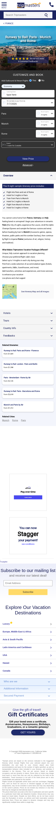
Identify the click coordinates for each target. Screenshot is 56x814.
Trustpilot (3, 562)
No (41, 80)
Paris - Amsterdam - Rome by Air (17, 378)
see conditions (28, 544)
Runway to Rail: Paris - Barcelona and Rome (22, 391)
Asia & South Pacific (13, 639)
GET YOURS (28, 732)
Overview (28, 175)
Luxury (8, 624)
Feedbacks (29, 335)
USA (5, 655)
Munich (5, 124)
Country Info (29, 328)
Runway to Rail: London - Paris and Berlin (20, 364)
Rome (4, 134)
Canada (6, 671)
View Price (28, 158)
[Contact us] (52, 5)
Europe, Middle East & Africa (17, 631)
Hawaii (6, 663)
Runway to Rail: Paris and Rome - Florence (21, 351)
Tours (29, 320)
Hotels (29, 313)
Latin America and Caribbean (17, 647)
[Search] (22, 15)
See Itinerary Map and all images (35, 291)
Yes (32, 80)
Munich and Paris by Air (13, 405)
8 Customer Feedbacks (28, 61)
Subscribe (28, 592)
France (9, 23)
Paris (3, 114)
